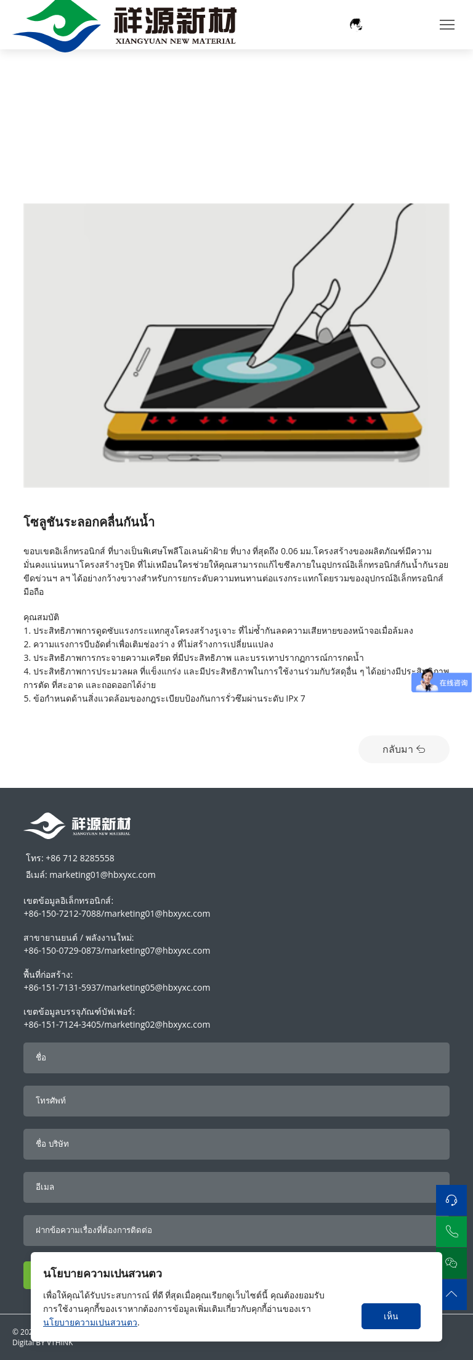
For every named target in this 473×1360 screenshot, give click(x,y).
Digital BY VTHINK (42, 1342)
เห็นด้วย (391, 1319)
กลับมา (404, 749)
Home (35, 65)
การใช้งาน (77, 65)
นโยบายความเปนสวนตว (90, 1322)
